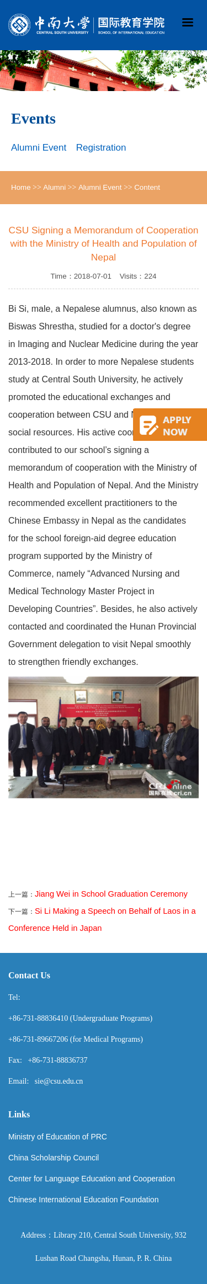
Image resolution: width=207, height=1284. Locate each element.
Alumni (54, 187)
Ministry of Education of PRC (57, 1136)
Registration (101, 147)
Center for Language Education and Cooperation (91, 1178)
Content (147, 187)
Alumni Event (38, 147)
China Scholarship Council (53, 1157)
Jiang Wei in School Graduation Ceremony (111, 893)
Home (21, 187)
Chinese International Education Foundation (83, 1199)
